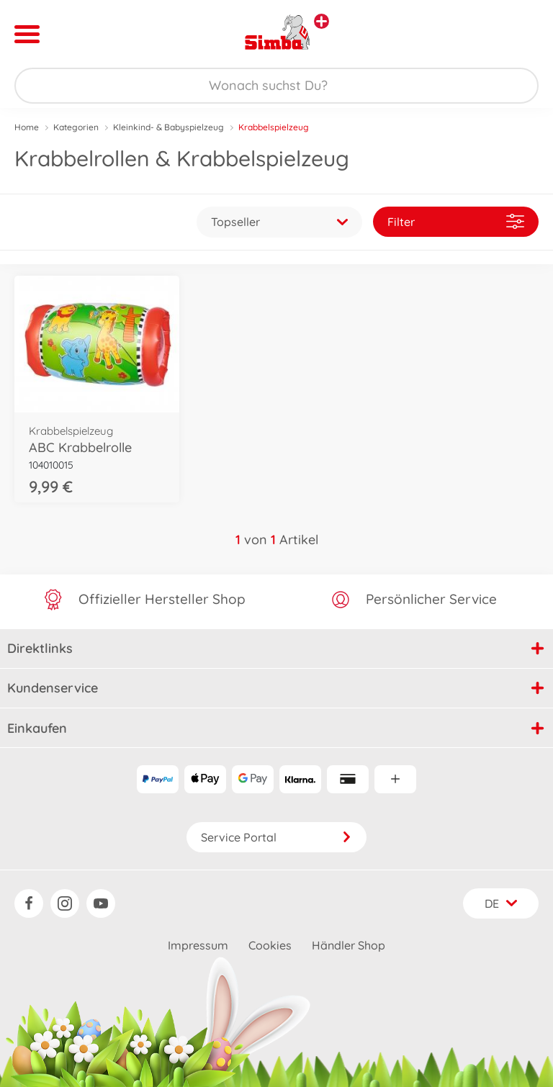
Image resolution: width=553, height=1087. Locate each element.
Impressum (198, 945)
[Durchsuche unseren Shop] (276, 86)
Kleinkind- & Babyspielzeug (168, 127)
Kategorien (76, 127)
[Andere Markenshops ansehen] (321, 21)
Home (26, 127)
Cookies (270, 945)
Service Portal (276, 837)
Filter (455, 221)
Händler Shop (348, 945)
